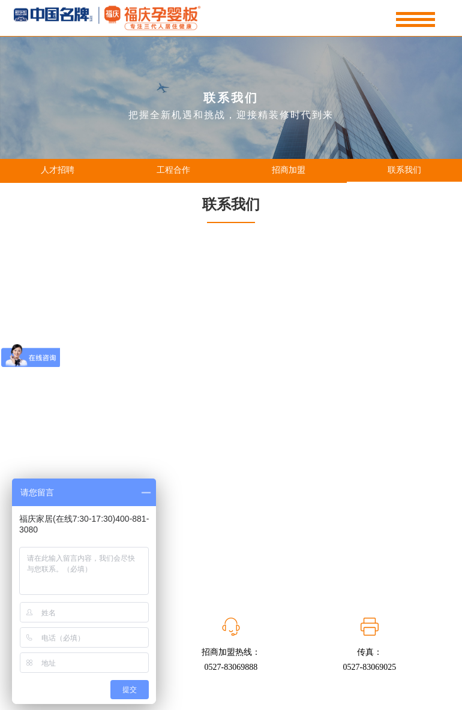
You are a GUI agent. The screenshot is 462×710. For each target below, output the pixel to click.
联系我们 (404, 170)
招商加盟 (288, 170)
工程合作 (173, 170)
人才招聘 (57, 170)
